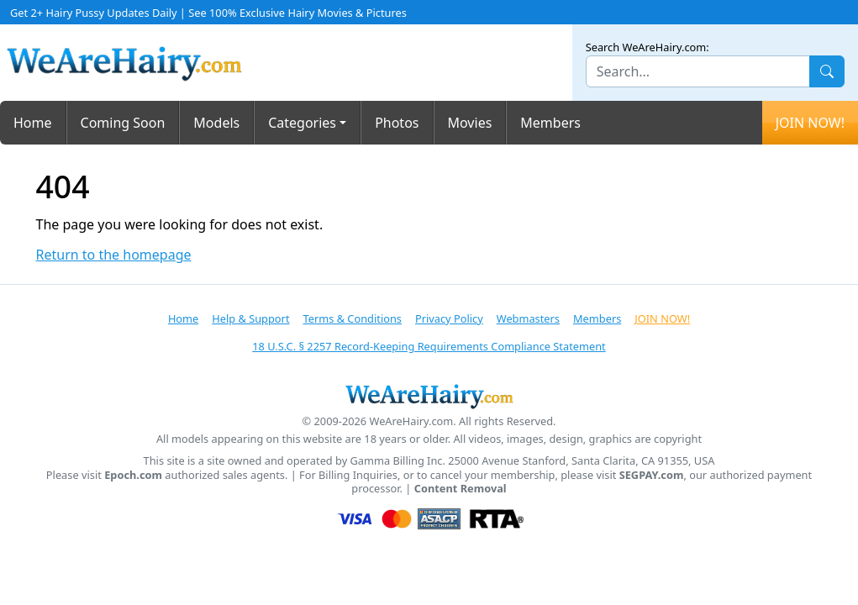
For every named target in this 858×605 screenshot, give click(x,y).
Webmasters (528, 318)
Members (550, 122)
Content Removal (460, 488)
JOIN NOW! (810, 122)
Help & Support (250, 318)
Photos (396, 122)
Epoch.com (133, 475)
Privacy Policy (449, 318)
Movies (470, 122)
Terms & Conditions (352, 318)
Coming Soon (123, 122)
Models (216, 122)
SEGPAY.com (651, 475)
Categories (302, 122)
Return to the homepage (114, 255)
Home (32, 122)
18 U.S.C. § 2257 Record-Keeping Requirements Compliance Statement (428, 346)
